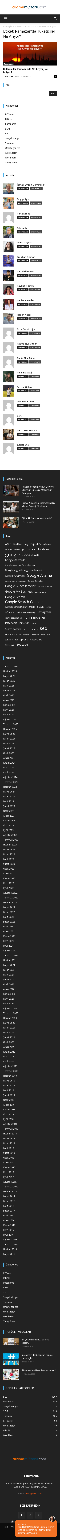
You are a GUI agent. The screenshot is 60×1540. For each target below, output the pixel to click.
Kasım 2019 (9, 1051)
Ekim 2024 (8, 767)
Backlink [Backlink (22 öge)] (17, 544)
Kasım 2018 (9, 1109)
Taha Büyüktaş (10, 76)
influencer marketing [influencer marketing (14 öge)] (26, 612)
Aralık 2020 (9, 989)
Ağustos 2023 (10, 834)
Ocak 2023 (8, 868)
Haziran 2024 (10, 786)
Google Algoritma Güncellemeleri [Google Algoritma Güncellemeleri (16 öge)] (20, 565)
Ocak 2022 (8, 926)
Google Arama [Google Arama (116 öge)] (39, 575)
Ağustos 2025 (10, 719)
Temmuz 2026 (10, 666)
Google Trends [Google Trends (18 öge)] (44, 607)
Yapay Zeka (11, 162)
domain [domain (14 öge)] (8, 549)
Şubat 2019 (9, 1095)
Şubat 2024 (9, 806)
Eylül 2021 (8, 945)
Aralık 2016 (9, 1220)
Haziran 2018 (10, 1133)
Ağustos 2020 (10, 1008)
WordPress (10, 157)
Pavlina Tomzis (26, 285)
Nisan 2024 (9, 796)
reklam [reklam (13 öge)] (34, 623)
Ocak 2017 (8, 1215)
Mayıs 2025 (9, 733)
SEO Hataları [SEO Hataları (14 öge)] (24, 634)
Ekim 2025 (8, 709)
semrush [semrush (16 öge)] (33, 629)
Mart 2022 (8, 916)
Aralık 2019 (9, 1046)
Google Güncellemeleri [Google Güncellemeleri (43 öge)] (20, 586)
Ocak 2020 (8, 1042)
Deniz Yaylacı (24, 242)
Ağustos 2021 (10, 950)
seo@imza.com (34, 1493)
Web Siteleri (11, 152)
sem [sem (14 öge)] (25, 629)
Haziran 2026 (10, 671)
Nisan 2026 (9, 680)
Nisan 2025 (9, 738)
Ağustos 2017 (10, 1181)
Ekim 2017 (8, 1172)
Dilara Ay (22, 228)
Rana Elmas (23, 213)
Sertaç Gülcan (25, 387)
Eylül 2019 (8, 1061)
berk (19, 415)
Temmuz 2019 (10, 1070)
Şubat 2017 (9, 1210)
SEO (7, 133)
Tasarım (9, 143)
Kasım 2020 (9, 993)
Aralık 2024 (9, 757)
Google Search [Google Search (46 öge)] (15, 597)
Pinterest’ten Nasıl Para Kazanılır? (39, 1370)
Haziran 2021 (10, 960)
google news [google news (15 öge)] (40, 592)
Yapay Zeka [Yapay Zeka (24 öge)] (36, 639)
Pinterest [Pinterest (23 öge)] (24, 622)
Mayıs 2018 (9, 1138)
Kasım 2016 (9, 1225)
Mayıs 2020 (9, 1022)
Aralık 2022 (9, 873)
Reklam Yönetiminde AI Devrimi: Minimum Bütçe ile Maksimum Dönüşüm (38, 490)
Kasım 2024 (9, 762)
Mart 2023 (8, 859)
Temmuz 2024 (10, 781)
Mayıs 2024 (9, 791)
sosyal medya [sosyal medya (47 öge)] (41, 634)
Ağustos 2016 (10, 1239)
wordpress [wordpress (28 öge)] (21, 639)
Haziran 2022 (10, 902)
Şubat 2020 (9, 1037)
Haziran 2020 (10, 1017)
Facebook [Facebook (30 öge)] (43, 549)
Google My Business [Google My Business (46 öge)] (19, 591)
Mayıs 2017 (9, 1196)
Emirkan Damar (26, 256)
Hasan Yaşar (24, 314)
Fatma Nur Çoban (27, 343)
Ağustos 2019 (10, 1066)
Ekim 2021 (8, 940)
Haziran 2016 (10, 1249)
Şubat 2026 (9, 690)
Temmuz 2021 (10, 955)
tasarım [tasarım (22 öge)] (9, 639)
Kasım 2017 (9, 1167)
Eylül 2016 (8, 1234)
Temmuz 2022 (10, 897)
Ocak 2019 (8, 1099)
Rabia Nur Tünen (26, 358)
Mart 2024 (8, 801)
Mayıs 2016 (9, 1254)
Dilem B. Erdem (26, 401)
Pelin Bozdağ (24, 372)
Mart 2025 (8, 743)
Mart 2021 (8, 974)
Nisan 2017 (9, 1201)
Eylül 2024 (8, 772)
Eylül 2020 (8, 1003)
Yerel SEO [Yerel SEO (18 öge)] (10, 644)
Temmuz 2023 (10, 839)
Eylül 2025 (8, 714)
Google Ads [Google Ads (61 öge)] (31, 555)
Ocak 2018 (8, 1157)
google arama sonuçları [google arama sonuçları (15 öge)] (15, 581)
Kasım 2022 (9, 878)
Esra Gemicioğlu (26, 329)
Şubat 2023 (9, 863)
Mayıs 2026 (9, 676)
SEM (7, 128)
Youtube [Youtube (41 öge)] (22, 644)
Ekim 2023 (8, 825)
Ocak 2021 (8, 984)
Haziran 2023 (10, 844)
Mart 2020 (8, 1032)
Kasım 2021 (9, 936)
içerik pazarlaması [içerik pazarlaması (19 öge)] (13, 617)
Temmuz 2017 (10, 1186)
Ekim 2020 (8, 998)
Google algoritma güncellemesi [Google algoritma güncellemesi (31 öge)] (23, 570)
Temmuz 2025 (10, 724)
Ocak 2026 (8, 695)
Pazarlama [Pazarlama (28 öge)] (11, 622)
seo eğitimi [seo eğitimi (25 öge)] (11, 634)
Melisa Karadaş (25, 300)
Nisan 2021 (9, 969)
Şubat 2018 (9, 1152)
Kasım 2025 (9, 704)
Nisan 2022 (9, 912)
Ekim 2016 (8, 1229)
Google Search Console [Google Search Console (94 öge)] (24, 602)
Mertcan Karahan (27, 430)
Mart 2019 (8, 1090)
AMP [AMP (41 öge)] (8, 544)
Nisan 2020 (9, 1027)
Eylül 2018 (8, 1119)
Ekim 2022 (8, 883)
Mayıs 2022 (9, 907)
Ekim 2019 (8, 1056)
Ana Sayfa (7, 26)
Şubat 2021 (9, 979)
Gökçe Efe (23, 444)
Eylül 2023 (8, 830)
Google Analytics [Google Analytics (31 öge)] (15, 576)
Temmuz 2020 (10, 1013)
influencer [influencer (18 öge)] (10, 612)
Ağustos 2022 (10, 892)
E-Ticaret (9, 114)
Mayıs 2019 (9, 1080)
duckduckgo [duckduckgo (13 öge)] (19, 549)
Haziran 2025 (10, 729)
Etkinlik (8, 119)
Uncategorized (12, 147)
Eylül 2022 (8, 887)
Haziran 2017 (10, 1191)
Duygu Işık (23, 199)
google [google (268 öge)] (12, 554)
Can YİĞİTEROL (25, 271)
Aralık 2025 (9, 700)
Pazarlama (8, 64)
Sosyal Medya (12, 138)
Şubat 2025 (9, 748)
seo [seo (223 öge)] (43, 628)
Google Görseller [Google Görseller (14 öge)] (35, 581)
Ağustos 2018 (10, 1123)
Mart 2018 (8, 1148)
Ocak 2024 (8, 810)
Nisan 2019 (9, 1085)
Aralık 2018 (9, 1104)
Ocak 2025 (8, 753)
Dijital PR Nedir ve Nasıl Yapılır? (37, 518)
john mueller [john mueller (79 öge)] (35, 617)
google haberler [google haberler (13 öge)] (45, 586)
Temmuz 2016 (10, 1244)
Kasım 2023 (9, 820)
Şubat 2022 (9, 921)
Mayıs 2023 (9, 849)
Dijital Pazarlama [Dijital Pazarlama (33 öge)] (40, 544)
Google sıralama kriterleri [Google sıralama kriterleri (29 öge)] (20, 606)
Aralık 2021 (9, 931)
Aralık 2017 (9, 1162)
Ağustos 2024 (10, 777)
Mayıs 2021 (9, 965)
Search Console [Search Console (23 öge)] (13, 628)
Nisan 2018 (9, 1143)
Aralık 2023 (9, 815)
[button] (5, 18)
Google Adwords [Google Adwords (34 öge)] (15, 560)
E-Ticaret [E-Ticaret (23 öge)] (31, 549)
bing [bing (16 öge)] (26, 544)
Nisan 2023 (9, 854)
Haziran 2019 (10, 1075)
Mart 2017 (8, 1205)
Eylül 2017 (8, 1176)
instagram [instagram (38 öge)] (44, 612)
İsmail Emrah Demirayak (31, 184)
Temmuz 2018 (10, 1128)
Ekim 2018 (8, 1114)
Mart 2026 (8, 685)
